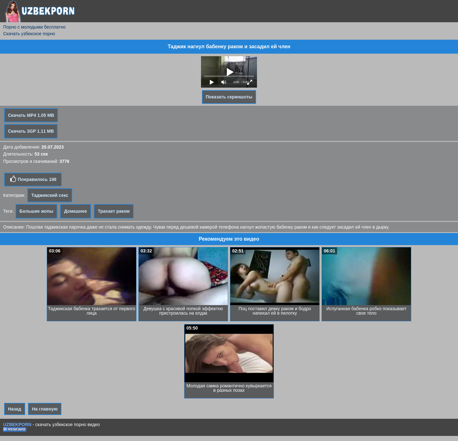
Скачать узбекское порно (29, 33)
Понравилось (33, 179)
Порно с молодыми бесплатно (34, 27)
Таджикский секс (49, 195)
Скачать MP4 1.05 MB (31, 115)
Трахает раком (113, 211)
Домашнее (75, 211)
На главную (45, 408)
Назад (14, 408)
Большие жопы (36, 211)
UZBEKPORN (17, 424)
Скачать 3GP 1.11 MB (31, 131)
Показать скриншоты (229, 96)
